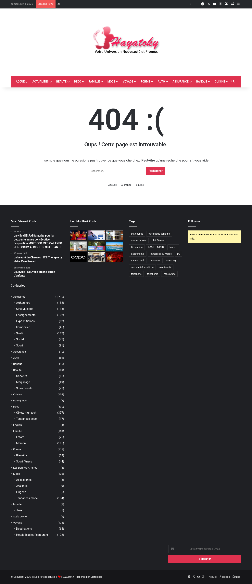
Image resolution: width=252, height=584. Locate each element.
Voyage (128, 81)
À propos (126, 184)
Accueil (112, 184)
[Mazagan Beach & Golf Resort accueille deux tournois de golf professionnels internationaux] (96, 246)
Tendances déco (26, 418)
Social (20, 339)
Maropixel (96, 576)
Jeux (19, 510)
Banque (201, 81)
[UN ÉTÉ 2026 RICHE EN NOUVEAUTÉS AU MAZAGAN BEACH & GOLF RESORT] (114, 246)
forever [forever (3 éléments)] (173, 247)
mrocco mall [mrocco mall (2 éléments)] (137, 260)
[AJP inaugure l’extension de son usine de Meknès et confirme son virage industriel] (96, 257)
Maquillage (23, 382)
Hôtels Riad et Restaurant (32, 534)
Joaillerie (22, 485)
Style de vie (20, 516)
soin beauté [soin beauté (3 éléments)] (165, 267)
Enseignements (25, 315)
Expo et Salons (25, 321)
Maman (21, 443)
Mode (111, 81)
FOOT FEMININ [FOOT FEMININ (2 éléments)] (156, 247)
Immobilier (23, 327)
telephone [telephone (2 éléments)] (136, 274)
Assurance (181, 81)
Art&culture (23, 302)
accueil (21, 81)
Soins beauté (24, 388)
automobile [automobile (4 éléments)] (137, 233)
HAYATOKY (67, 576)
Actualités (40, 81)
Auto (161, 81)
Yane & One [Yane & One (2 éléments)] (169, 274)
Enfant (20, 437)
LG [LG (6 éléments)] (178, 254)
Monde (17, 504)
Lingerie (21, 492)
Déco (77, 81)
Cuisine (220, 81)
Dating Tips (20, 400)
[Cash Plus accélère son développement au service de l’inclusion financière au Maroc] (114, 235)
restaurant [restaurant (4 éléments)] (155, 260)
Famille (94, 81)
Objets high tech (26, 412)
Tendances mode (27, 498)
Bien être (21, 455)
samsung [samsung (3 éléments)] (171, 260)
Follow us (194, 221)
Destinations (24, 528)
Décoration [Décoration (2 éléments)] (137, 247)
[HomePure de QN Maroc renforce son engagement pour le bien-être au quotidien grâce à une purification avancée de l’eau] (78, 246)
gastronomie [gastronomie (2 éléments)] (137, 254)
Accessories (24, 479)
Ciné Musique (24, 308)
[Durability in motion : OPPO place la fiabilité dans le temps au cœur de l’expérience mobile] (78, 257)
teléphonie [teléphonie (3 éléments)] (152, 274)
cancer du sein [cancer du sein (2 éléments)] (138, 240)
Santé (19, 333)
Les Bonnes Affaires (25, 467)
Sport (19, 345)
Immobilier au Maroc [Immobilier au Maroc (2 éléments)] (160, 254)
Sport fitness (24, 461)
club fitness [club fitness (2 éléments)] (158, 240)
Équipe (140, 184)
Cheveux (21, 376)
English (17, 424)
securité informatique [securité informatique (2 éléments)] (142, 267)
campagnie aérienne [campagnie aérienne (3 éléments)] (159, 233)
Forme (145, 81)
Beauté (61, 81)
